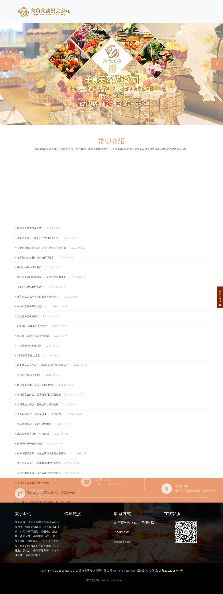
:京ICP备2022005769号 (169, 570)
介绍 (147, 11)
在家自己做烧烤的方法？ (30, 441)
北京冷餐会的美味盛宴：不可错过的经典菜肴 (41, 431)
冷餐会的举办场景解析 (29, 421)
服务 (172, 11)
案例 (202, 11)
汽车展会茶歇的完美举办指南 (33, 490)
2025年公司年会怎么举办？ (32, 480)
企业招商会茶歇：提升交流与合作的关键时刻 (41, 401)
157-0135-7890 (121, 532)
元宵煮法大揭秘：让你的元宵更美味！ (38, 450)
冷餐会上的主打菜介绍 (29, 382)
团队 (160, 11)
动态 (187, 11)
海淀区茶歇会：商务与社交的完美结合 (38, 392)
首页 (135, 11)
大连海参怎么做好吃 (28, 470)
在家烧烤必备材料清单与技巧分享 (35, 411)
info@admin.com (122, 542)
